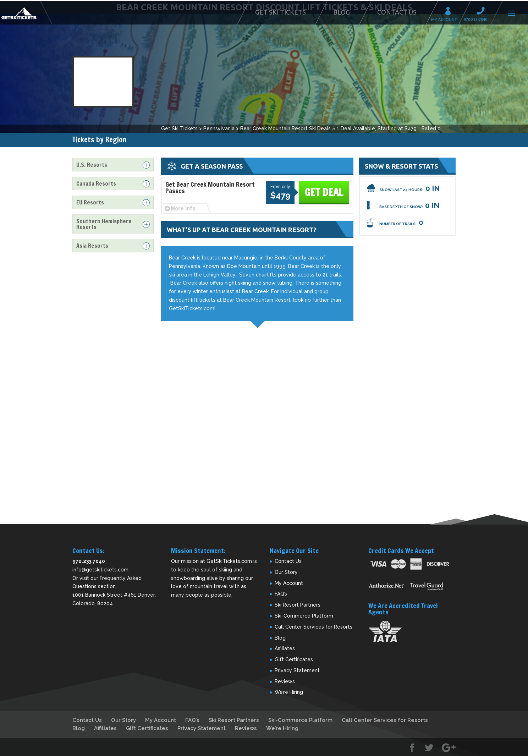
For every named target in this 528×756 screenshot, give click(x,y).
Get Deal (324, 192)
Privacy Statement (297, 670)
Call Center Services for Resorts (313, 627)
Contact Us (397, 12)
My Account (450, 12)
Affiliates (285, 648)
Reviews (285, 681)
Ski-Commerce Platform (304, 616)
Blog (341, 12)
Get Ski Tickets (280, 12)
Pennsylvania (219, 128)
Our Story (286, 572)
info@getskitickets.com (100, 570)
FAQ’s (281, 594)
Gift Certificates (294, 659)
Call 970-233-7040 (483, 12)
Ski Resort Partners (297, 605)
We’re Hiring (289, 692)
